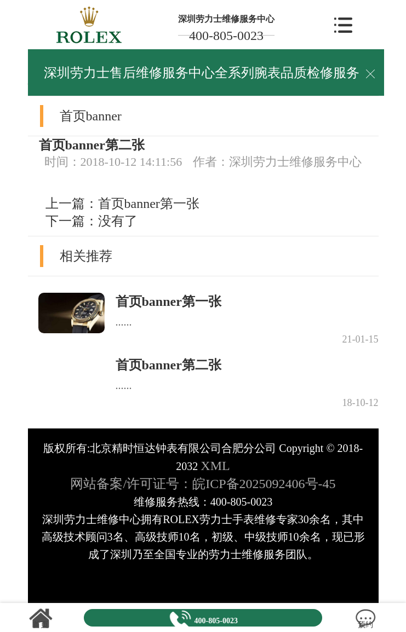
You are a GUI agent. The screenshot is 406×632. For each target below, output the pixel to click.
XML (215, 466)
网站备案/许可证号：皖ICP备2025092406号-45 (202, 484)
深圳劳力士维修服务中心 (226, 19)
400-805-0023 (226, 35)
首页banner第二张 (168, 365)
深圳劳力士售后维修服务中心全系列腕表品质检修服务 (201, 73)
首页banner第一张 (148, 203)
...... (124, 322)
